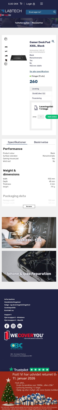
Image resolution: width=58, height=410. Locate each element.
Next (6, 63)
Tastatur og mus (22, 23)
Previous (6, 38)
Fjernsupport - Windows (14, 317)
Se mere (29, 206)
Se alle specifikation (39, 71)
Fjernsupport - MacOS (13, 320)
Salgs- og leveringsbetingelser (17, 305)
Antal (34, 117)
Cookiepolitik (9, 308)
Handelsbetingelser (12, 302)
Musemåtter (37, 23)
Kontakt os (9, 310)
